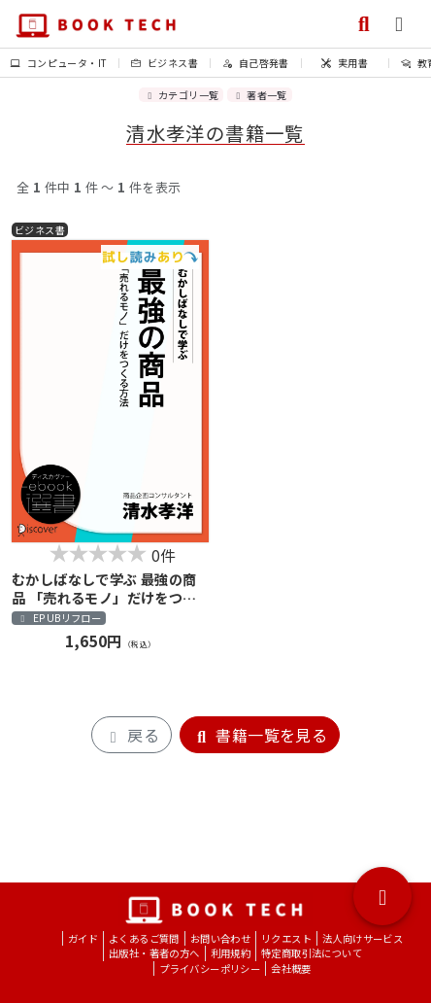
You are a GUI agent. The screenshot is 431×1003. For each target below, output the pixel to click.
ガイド (83, 938)
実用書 (344, 62)
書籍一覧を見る (259, 734)
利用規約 (231, 953)
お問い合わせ (220, 938)
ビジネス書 (164, 62)
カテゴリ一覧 (181, 94)
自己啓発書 (255, 62)
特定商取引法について (311, 953)
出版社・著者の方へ (154, 953)
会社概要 (291, 968)
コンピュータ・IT (59, 62)
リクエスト (286, 938)
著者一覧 (259, 94)
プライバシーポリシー (209, 968)
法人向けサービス (362, 938)
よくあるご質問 (144, 938)
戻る (131, 734)
